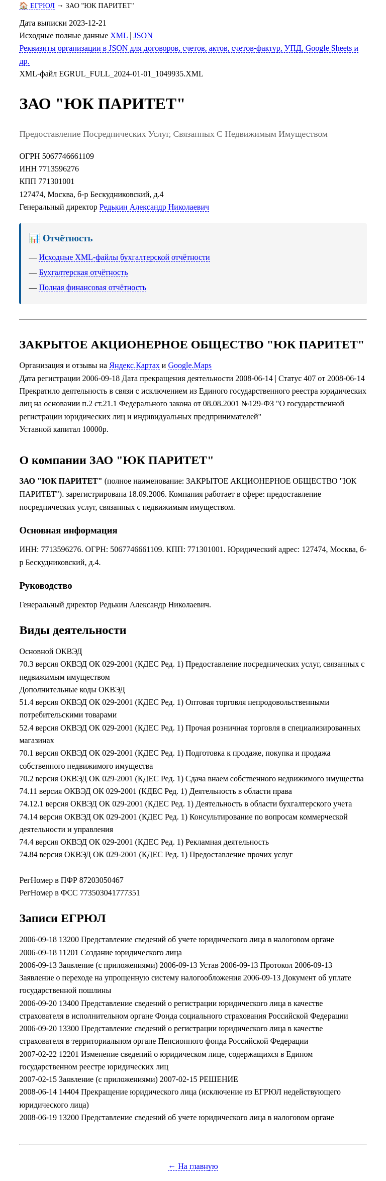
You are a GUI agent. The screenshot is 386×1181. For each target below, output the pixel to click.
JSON (142, 35)
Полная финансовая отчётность (92, 287)
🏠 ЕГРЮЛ (37, 6)
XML (119, 35)
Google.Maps (190, 365)
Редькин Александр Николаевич (154, 207)
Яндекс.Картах (134, 365)
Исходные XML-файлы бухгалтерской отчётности (124, 257)
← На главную (193, 1166)
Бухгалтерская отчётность (83, 272)
